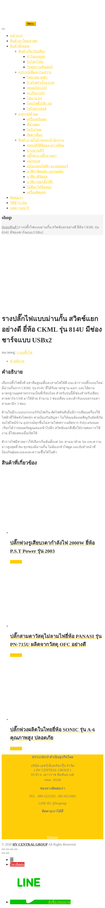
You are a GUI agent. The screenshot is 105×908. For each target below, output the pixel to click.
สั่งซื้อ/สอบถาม (59, 902)
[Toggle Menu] (3, 28)
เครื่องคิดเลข (36, 192)
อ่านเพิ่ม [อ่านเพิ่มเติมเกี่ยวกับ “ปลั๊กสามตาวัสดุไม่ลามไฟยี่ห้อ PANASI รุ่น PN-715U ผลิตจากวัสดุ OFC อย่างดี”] (16, 655)
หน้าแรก (16, 35)
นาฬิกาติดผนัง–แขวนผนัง (45, 171)
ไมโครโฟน (35, 61)
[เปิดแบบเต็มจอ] (7, 849)
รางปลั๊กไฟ (24, 352)
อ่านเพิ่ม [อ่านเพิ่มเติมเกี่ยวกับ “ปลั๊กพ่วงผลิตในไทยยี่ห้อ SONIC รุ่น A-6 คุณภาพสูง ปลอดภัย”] (16, 748)
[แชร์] (11, 849)
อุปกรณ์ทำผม (28, 114)
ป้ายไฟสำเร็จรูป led (40, 82)
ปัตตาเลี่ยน (34, 135)
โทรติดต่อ (17, 864)
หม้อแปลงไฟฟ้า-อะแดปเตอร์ (47, 166)
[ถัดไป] (7, 853)
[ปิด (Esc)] (16, 849)
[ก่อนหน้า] (3, 853)
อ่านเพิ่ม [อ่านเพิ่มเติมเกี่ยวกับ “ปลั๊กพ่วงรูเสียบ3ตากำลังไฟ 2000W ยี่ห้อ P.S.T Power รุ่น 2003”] (16, 562)
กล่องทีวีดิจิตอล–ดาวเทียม (45, 145)
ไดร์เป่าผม (34, 129)
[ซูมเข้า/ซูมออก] (3, 849)
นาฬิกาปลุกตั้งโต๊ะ (40, 182)
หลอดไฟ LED (37, 88)
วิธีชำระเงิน (18, 202)
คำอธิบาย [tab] (17, 361)
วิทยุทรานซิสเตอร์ (40, 67)
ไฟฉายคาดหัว (37, 77)
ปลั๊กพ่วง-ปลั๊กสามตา (42, 155)
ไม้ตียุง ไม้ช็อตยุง (39, 187)
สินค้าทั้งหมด (19, 46)
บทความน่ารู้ (19, 208)
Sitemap (52, 837)
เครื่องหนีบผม (37, 119)
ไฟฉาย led (34, 98)
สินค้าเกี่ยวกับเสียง (31, 51)
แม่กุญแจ (33, 161)
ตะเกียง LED (36, 93)
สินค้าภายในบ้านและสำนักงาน (41, 140)
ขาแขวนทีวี (35, 150)
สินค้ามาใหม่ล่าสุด (23, 41)
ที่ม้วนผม (33, 124)
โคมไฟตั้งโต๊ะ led (39, 103)
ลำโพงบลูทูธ (36, 56)
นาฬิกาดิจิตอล (37, 176)
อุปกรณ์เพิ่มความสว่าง (34, 72)
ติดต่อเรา (16, 197)
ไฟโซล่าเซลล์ (37, 108)
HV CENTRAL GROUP (30, 844)
